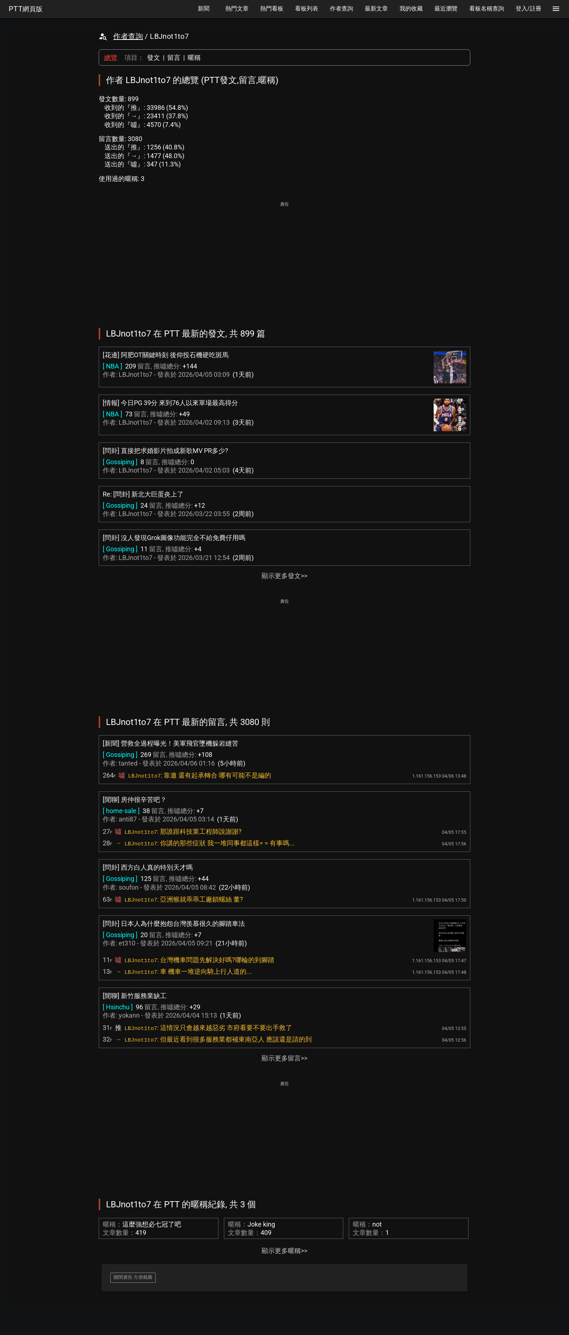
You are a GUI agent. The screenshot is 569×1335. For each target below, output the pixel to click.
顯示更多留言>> (284, 1058)
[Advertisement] (284, 259)
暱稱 (194, 57)
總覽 (110, 57)
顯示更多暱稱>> (284, 1250)
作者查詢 (128, 36)
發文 (153, 57)
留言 (173, 57)
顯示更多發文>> (284, 576)
